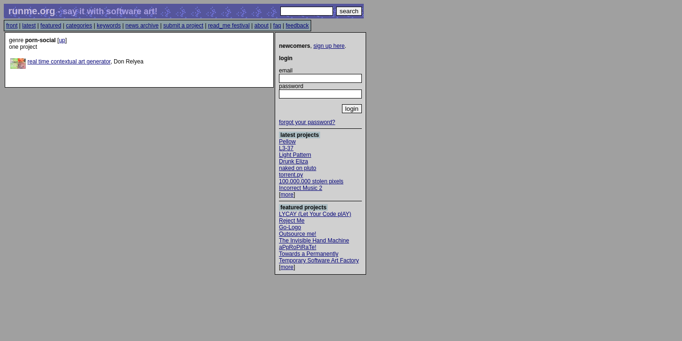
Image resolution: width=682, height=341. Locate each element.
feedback (297, 25)
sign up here (329, 46)
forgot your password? (307, 122)
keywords (109, 25)
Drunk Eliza (293, 161)
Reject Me (292, 220)
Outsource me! (297, 234)
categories (79, 25)
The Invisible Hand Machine (314, 240)
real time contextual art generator (68, 61)
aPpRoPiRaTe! (297, 247)
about (261, 25)
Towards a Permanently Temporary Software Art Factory (319, 257)
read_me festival (229, 25)
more (286, 194)
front (12, 25)
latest (29, 25)
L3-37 (286, 148)
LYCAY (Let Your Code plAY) (315, 214)
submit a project (183, 25)
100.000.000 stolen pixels (311, 181)
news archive (142, 25)
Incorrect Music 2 (300, 188)
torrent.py (291, 174)
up (62, 40)
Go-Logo (290, 227)
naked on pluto (297, 168)
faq (277, 25)
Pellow (287, 141)
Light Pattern (295, 155)
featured (50, 25)
